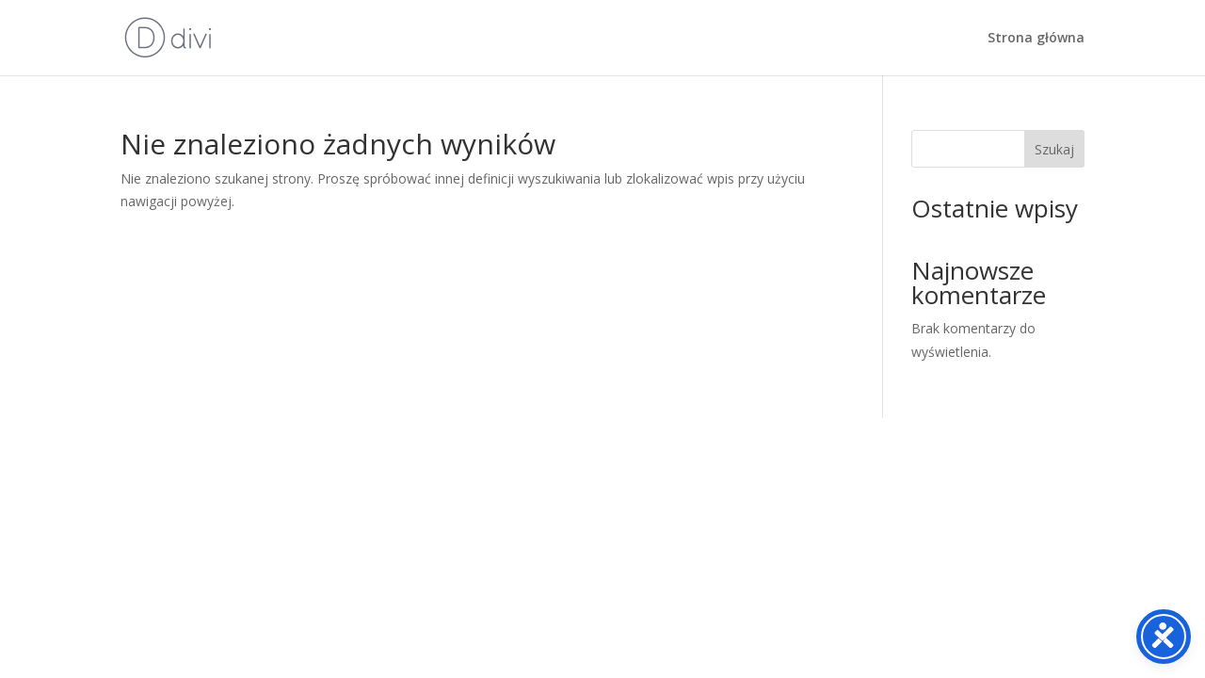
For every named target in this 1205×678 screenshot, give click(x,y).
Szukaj (1054, 149)
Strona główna (1036, 38)
